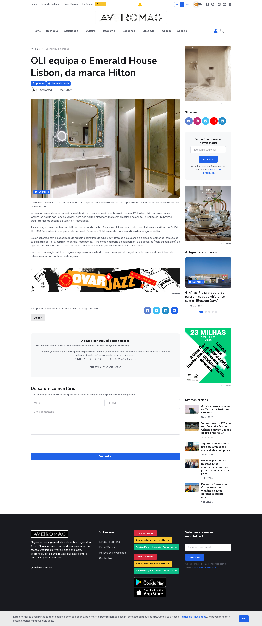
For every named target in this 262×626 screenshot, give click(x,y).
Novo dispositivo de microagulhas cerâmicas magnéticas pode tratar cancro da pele (215, 467)
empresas (38, 308)
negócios (66, 308)
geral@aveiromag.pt (42, 567)
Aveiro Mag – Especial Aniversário (156, 547)
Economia (129, 30)
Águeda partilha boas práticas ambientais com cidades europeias (215, 447)
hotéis (95, 308)
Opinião (167, 30)
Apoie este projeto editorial (153, 540)
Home (34, 4)
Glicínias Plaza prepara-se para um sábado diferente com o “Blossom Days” (205, 296)
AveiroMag (45, 90)
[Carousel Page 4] (213, 312)
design (84, 308)
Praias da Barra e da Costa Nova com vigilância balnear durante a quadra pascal (214, 491)
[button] (222, 31)
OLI (76, 308)
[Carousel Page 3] (209, 312)
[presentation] (105, 443)
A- (177, 4)
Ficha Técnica (71, 4)
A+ (187, 4)
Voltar (38, 317)
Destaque (52, 30)
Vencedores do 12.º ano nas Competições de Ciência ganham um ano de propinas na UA (216, 428)
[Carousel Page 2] (206, 312)
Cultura (91, 30)
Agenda (182, 30)
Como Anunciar (145, 533)
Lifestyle (148, 30)
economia (52, 308)
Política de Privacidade (193, 616)
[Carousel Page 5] (216, 312)
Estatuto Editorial (50, 4)
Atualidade (71, 30)
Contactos (87, 4)
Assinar (100, 4)
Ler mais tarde (58, 83)
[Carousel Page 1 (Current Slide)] (201, 312)
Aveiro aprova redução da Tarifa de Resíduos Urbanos (215, 409)
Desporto (109, 30)
